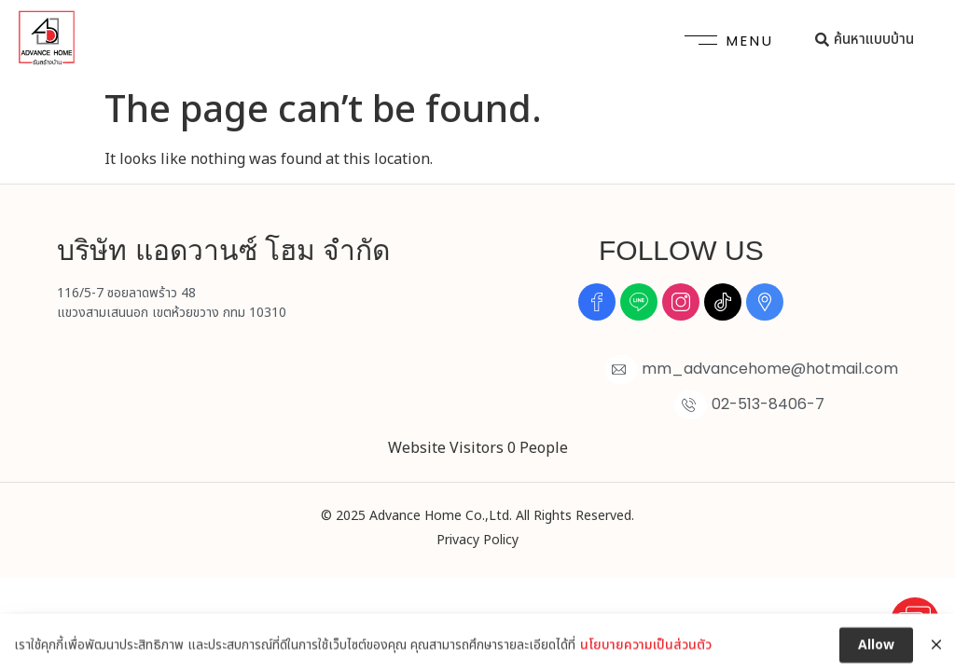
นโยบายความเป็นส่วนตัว (646, 658)
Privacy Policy (477, 540)
